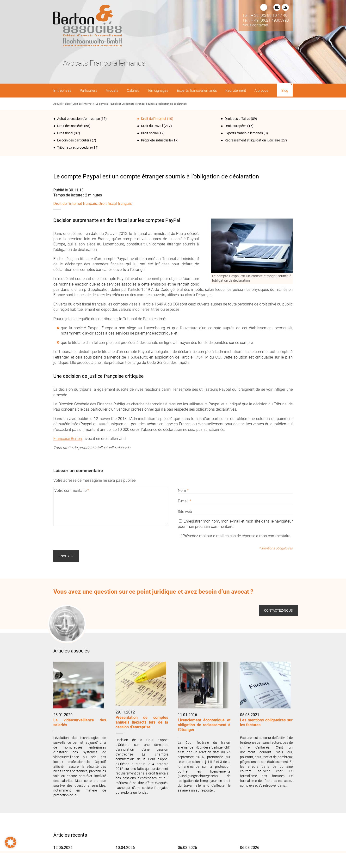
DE (277, 7)
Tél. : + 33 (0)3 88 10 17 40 (264, 15)
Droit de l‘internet (83, 103)
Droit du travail (152, 126)
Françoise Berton (67, 438)
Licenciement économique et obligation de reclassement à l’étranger (204, 725)
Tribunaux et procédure (74, 147)
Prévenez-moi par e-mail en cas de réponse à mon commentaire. (235, 536)
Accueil (57, 103)
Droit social (149, 133)
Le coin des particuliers (74, 140)
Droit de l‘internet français (75, 203)
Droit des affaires (237, 119)
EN (285, 7)
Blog (67, 103)
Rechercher (263, 7)
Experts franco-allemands (244, 133)
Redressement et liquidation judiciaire (252, 140)
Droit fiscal (65, 133)
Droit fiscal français (115, 203)
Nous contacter (255, 25)
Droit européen (236, 126)
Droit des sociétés (70, 126)
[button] (10, 842)
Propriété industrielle (156, 140)
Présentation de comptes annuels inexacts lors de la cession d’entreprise (142, 722)
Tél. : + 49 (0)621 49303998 (265, 20)
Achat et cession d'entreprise (78, 119)
